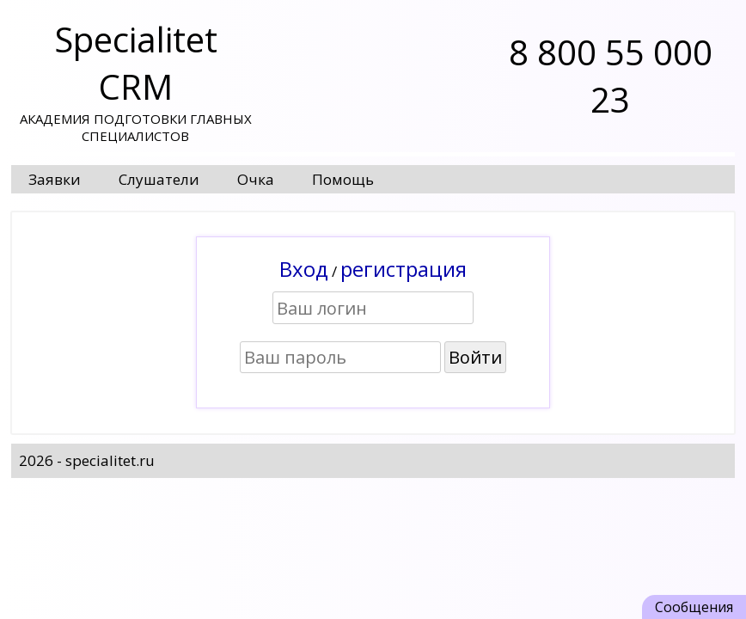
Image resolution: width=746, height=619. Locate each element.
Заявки (54, 179)
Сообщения (694, 607)
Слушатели (159, 179)
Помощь (343, 179)
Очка (255, 179)
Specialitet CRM (135, 62)
